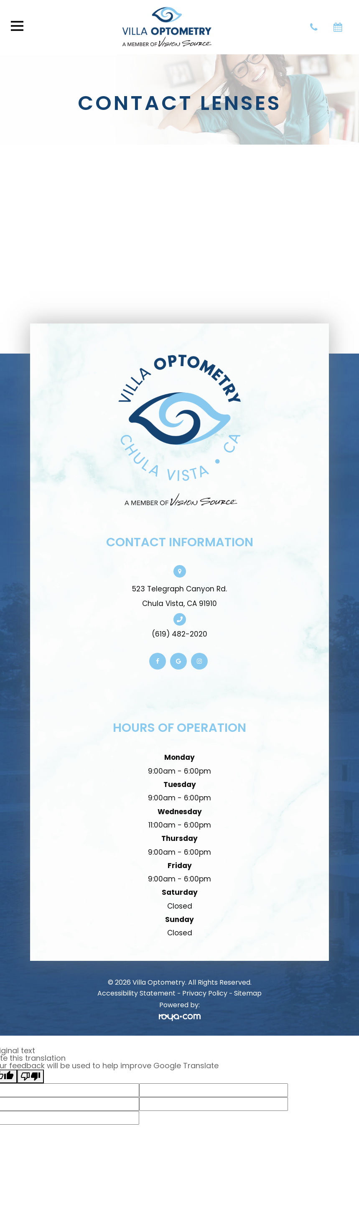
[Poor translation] (30, 1076)
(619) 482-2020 (179, 634)
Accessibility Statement (136, 993)
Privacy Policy (204, 993)
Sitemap (248, 993)
